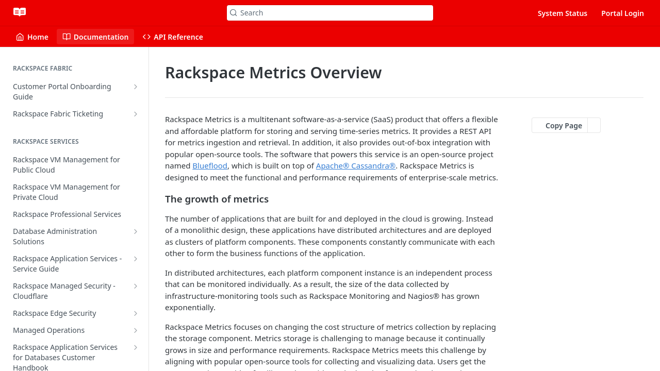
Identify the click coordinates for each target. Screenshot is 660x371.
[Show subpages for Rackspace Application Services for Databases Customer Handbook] (135, 347)
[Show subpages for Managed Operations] (135, 330)
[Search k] (330, 13)
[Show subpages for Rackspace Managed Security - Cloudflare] (135, 286)
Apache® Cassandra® (356, 165)
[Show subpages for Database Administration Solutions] (135, 231)
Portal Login (622, 13)
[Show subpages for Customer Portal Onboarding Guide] (135, 86)
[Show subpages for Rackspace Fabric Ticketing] (135, 114)
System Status (562, 13)
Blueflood (209, 165)
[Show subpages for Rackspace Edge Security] (135, 313)
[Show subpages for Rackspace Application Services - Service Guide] (135, 259)
